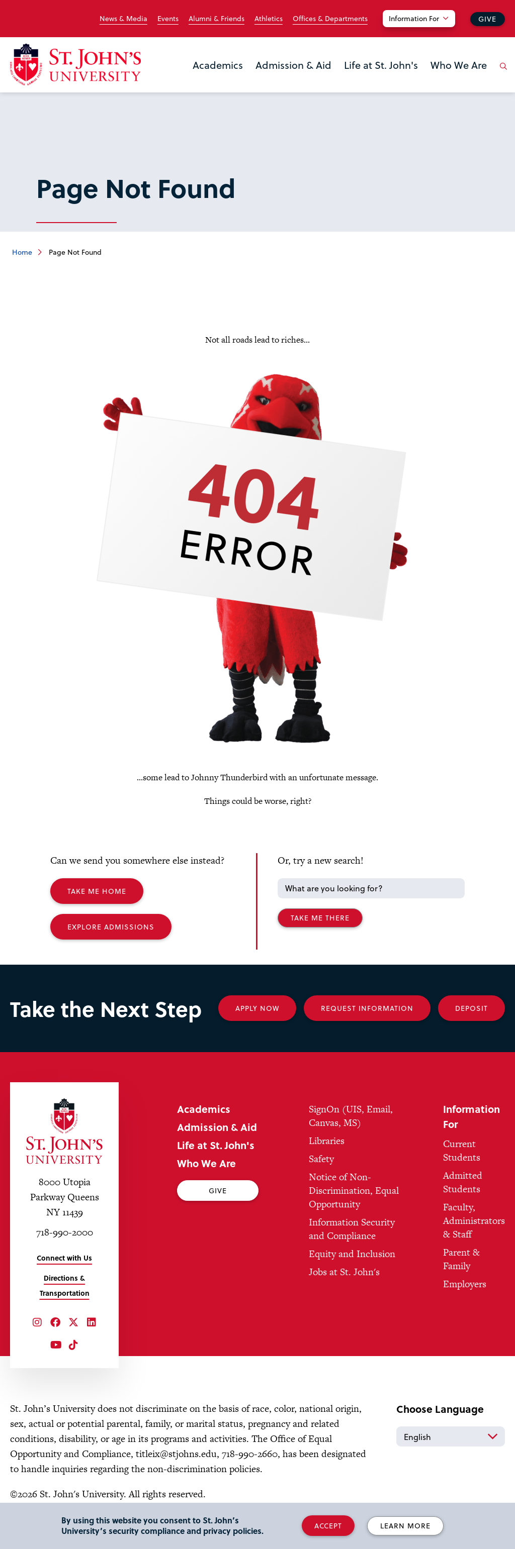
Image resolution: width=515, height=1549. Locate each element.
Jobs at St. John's (344, 1272)
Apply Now (257, 1008)
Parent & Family (461, 1259)
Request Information (367, 1008)
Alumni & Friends (216, 18)
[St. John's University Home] (75, 64)
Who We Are (459, 64)
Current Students (461, 1150)
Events (168, 18)
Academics (218, 64)
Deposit (471, 1008)
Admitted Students (462, 1182)
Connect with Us (64, 1258)
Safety (321, 1159)
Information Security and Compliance (352, 1229)
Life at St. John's (381, 64)
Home (22, 252)
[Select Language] (450, 1436)
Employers (464, 1284)
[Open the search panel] (501, 73)
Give (487, 19)
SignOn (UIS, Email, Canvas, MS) (351, 1115)
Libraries (327, 1141)
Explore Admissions (110, 926)
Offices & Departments (330, 18)
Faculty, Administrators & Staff (474, 1220)
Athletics (268, 18)
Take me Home (96, 891)
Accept (328, 1525)
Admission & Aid (293, 64)
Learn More (405, 1525)
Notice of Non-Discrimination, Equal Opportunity (354, 1190)
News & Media (123, 18)
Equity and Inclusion (352, 1254)
